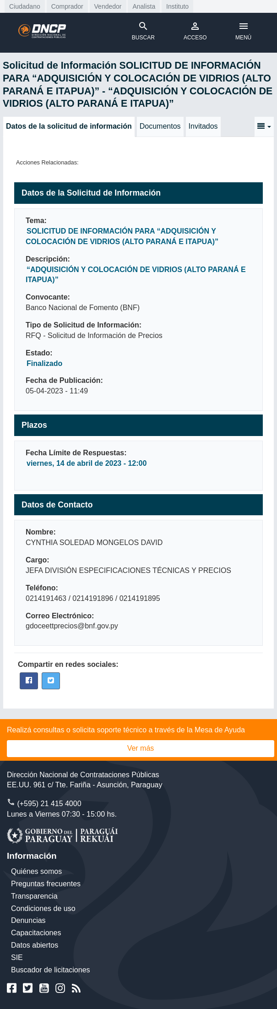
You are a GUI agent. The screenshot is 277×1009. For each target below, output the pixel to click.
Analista (143, 6)
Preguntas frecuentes (46, 884)
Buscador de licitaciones (50, 970)
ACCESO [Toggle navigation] (195, 31)
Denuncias (28, 920)
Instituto (177, 6)
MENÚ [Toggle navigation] (243, 31)
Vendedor (108, 6)
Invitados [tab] (203, 126)
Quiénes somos (36, 871)
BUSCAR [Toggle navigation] (143, 31)
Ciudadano (24, 6)
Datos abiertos (34, 945)
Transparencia (34, 896)
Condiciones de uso (43, 908)
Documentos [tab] (160, 126)
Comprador (67, 6)
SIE (17, 957)
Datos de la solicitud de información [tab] (69, 126)
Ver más (140, 748)
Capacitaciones (36, 933)
